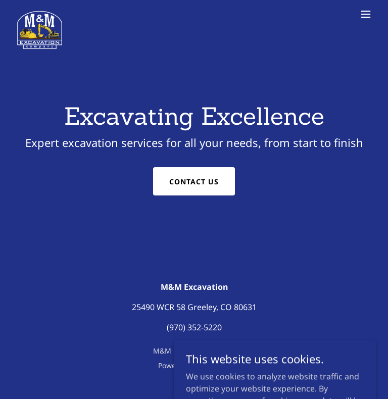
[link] (39, 14)
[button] (366, 14)
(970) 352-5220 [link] (194, 327)
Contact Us (194, 181)
